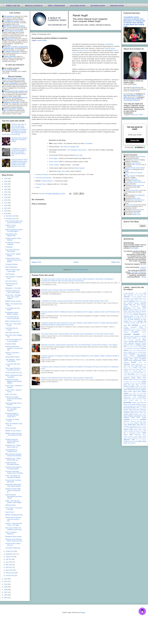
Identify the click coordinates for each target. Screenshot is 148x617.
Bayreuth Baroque (133, 303)
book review (141, 308)
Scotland (126, 412)
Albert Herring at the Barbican (11, 284)
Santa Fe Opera (138, 411)
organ (141, 393)
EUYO (125, 348)
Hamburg (126, 362)
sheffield (126, 414)
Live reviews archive (77, 5)
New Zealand (138, 381)
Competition (89, 143)
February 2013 (10, 573)
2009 (6, 587)
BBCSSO (143, 304)
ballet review (134, 300)
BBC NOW (136, 304)
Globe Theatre (129, 355)
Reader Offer (127, 404)
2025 (6, 181)
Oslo (145, 393)
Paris (134, 397)
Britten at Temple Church (13, 321)
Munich (144, 374)
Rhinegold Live (131, 406)
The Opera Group (135, 426)
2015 (6, 208)
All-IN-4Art (133, 296)
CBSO (142, 322)
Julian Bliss (136, 213)
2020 (6, 195)
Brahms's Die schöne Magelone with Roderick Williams (13, 381)
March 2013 (9, 570)
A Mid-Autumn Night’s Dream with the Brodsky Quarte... (13, 398)
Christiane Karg (41, 184)
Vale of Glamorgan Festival (132, 433)
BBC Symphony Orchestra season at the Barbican (13, 455)
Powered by (135, 147)
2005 (6, 598)
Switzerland (143, 423)
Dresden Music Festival (136, 341)
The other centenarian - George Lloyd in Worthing (14, 472)
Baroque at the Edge (140, 301)
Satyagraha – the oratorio (13, 288)
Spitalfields (127, 419)
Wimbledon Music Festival (13, 536)
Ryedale (126, 409)
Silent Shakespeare (11, 267)
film (136, 350)
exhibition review (131, 348)
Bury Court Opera (128, 314)
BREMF (126, 310)
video (144, 433)
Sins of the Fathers (11, 281)
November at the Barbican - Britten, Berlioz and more (13, 540)
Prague (136, 400)
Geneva (138, 354)
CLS (129, 330)
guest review (142, 360)
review (125, 406)
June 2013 (9, 562)
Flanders (130, 352)
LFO (145, 369)
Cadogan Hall (141, 321)
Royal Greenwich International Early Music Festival (13, 496)
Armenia (132, 298)
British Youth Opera (129, 311)
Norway (137, 386)
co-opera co (138, 330)
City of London (137, 328)
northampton (143, 384)
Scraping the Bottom (11, 264)
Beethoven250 (134, 306)
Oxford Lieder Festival (135, 395)
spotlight (143, 419)
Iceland (140, 362)
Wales (131, 434)
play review (142, 398)
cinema (131, 328)
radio (138, 402)
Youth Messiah (9, 274)
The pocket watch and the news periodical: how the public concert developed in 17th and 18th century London (77, 334)
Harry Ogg (78, 155)
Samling (131, 411)
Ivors (145, 364)
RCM (144, 402)
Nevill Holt (143, 379)
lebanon (125, 367)
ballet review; (142, 300)
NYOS (125, 388)
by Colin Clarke (139, 316)
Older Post (115, 262)
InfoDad (143, 277)
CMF (132, 330)
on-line (132, 388)
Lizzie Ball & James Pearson (134, 182)
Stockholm (126, 421)
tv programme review (133, 431)
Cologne (126, 332)
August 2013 (10, 556)
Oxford (126, 395)
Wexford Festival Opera (139, 438)
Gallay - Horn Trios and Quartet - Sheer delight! (13, 501)
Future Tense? (9, 512)
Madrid (125, 374)
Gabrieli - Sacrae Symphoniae (10, 226)
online (136, 388)
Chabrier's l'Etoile (10, 344)
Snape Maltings (128, 416)
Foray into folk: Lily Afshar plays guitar (13, 481)
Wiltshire (144, 439)
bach (125, 300)
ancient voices (141, 296)
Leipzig (125, 369)
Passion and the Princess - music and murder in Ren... (13, 519)
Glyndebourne (141, 355)
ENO (125, 346)
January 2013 (10, 575)
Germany (143, 354)
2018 (6, 200)
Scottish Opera (134, 412)
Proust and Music (10, 428)
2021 (6, 192)
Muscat (137, 376)
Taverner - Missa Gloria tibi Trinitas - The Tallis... (13, 524)
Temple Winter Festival (12, 357)
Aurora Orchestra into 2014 (13, 372)
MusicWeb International (139, 272)
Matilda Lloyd (136, 214)
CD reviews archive (97, 5)
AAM (144, 293)
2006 (6, 595)
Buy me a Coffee (138, 114)
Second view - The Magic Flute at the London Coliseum (13, 296)
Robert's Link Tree (13, 5)
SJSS (130, 414)
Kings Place (139, 366)
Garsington (132, 354)
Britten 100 (138, 311)
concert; (144, 334)
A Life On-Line (128, 293)
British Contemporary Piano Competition (13, 376)
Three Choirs (138, 429)
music (140, 376)
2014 (6, 211)
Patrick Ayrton (136, 198)
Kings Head (130, 366)
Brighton (131, 309)
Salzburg (126, 411)
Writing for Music (10, 505)
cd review (133, 325)
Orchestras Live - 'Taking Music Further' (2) (13, 446)
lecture (130, 367)
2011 (6, 581)
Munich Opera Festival (129, 376)
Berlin (144, 306)
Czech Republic (142, 338)
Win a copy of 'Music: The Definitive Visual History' (13, 528)
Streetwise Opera (141, 421)
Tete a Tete (140, 424)
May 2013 (9, 565)
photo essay (135, 398)
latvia (145, 366)
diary (144, 340)
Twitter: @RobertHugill (56, 5)
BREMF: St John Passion (13, 431)
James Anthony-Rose (132, 190)
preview (127, 402)
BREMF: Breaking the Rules (14, 515)
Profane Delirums (47, 181)
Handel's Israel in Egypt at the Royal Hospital (13, 467)
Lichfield (126, 371)
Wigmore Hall (129, 440)
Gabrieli (126, 354)
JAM (125, 366)
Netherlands (136, 379)
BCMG (125, 306)
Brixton (131, 313)
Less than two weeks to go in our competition (13, 340)
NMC (133, 383)
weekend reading (133, 436)
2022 (6, 189)
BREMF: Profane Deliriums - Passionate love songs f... (13, 435)
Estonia (136, 346)
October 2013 (10, 551)
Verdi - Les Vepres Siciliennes (11, 533)
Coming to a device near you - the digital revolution (12, 409)
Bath (125, 303)
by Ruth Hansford (134, 319)
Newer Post (36, 262)
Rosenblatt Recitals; (130, 408)
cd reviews (142, 325)
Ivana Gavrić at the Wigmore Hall (11, 234)
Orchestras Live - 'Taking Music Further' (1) (13, 459)
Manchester (131, 374)
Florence (135, 352)
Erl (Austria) (130, 346)
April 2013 (9, 567)
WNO (140, 441)
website (125, 436)
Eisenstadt (126, 345)
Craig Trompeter (131, 176)
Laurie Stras (129, 205)
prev (145, 400)
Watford (144, 434)
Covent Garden (132, 338)
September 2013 (11, 554)
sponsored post (135, 419)
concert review (42, 40)
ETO (140, 346)
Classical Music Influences (132, 100)
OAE (128, 388)
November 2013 (11, 218)
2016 (6, 205)
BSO (139, 313)
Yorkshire (132, 443)
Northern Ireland (129, 386)
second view (142, 412)
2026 (6, 178)
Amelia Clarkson (137, 185)
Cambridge (127, 322)
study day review (128, 423)
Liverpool (134, 371)
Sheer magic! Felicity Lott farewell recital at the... (13, 369)
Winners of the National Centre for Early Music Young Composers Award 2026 (67, 378)
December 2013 (11, 216)
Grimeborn (143, 359)
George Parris (136, 181)
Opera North (128, 391)
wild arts (138, 439)
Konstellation (109, 44)
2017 (6, 203)
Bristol (136, 309)
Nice (131, 383)
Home (38, 187)
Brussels (135, 313)
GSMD (126, 360)
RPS (137, 407)
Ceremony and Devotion (44, 178)
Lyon (145, 372)
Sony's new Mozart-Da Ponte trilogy (12, 250)
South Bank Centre (138, 417)
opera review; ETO (134, 393)
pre (141, 400)
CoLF (144, 330)
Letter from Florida (133, 369)
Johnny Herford (83, 50)
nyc (141, 386)
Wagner (126, 434)
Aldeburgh (127, 296)
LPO (138, 372)
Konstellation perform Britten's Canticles (11, 313)
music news (136, 378)
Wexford (130, 438)
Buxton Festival (139, 314)
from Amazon (134, 248)
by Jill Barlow (136, 318)
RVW (144, 407)
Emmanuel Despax (42, 174)
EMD (131, 345)
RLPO (140, 406)
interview (127, 364)
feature (139, 348)
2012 (6, 579)
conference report (128, 336)
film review (141, 350)
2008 (6, 589)
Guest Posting (132, 360)
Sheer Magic (53, 158)
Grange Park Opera (131, 359)
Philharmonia (127, 398)
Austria (140, 298)
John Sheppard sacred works (77, 150)
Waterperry (138, 434)
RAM (141, 402)
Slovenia (135, 414)
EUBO (144, 346)
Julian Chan (133, 179)
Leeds (135, 367)
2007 (6, 592)
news (144, 381)
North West (135, 384)
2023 (6, 186)
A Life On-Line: (138, 293)
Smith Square (142, 414)
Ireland (133, 364)
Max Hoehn (134, 160)
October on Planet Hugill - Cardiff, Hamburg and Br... (13, 490)
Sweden (136, 423)
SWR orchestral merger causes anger (12, 270)
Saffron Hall (132, 409)
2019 (6, 197)
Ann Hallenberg (140, 195)
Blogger (82, 612)
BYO (130, 321)
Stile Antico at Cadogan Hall (69, 147)
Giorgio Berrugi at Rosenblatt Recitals (12, 463)
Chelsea (126, 327)
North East (127, 384)
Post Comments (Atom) (80, 269)
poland (125, 400)
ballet (128, 300)
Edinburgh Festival (140, 343)
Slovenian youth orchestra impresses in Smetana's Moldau (60, 290)
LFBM (141, 369)
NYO (144, 386)
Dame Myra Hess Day (12, 332)
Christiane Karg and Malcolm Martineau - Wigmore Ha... (12, 441)
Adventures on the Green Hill (136, 295)
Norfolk (144, 383)
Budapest (143, 313)
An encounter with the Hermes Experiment (12, 317)
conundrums (137, 336)
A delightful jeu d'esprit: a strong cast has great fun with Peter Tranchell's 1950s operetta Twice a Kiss (74, 301)
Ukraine (141, 431)
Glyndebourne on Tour (130, 357)
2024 (6, 184)
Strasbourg (133, 421)
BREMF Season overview (13, 301)
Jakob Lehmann (137, 209)
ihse (145, 362)
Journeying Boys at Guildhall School (11, 450)
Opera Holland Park (130, 389)
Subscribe (134, 140)
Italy (142, 364)
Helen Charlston (140, 156)
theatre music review (140, 427)
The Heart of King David (12, 548)
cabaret (134, 321)
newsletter (126, 383)
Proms (134, 402)
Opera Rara (137, 391)
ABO (125, 295)
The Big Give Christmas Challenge (12, 243)
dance (125, 340)
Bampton (126, 301)
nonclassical (138, 383)
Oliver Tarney (136, 164)
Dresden (126, 341)
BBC (130, 305)
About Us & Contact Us (34, 5)
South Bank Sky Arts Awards (11, 329)
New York (132, 381)
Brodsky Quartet (79, 168)
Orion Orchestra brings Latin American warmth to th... (14, 221)
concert (144, 332)
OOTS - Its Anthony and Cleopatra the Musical (12, 476)
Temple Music (131, 424)
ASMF (136, 298)
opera (144, 388)
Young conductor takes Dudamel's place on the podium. (13, 260)
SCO (144, 411)
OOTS (140, 388)
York (129, 443)
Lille (130, 371)
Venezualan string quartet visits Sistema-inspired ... (13, 485)
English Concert (141, 345)
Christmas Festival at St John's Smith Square (12, 291)
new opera (126, 381)
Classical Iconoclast (143, 268)
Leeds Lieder (142, 367)
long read (133, 372)
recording (143, 404)
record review (136, 404)
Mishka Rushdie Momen (137, 200)
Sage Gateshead (141, 409)
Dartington (131, 340)
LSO (141, 372)
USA (145, 431)
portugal (131, 400)
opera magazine (141, 389)
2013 (6, 213)
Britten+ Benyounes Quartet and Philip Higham (13, 230)
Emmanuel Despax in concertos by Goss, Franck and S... (12, 415)
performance (142, 397)
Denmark (138, 340)
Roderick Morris (110, 48)
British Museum (142, 309)
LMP (140, 371)
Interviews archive (117, 5)
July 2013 (9, 559)
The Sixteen (130, 427)
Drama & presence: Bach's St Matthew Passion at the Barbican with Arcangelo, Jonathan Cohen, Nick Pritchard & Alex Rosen (19, 163)
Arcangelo (126, 298)
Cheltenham (133, 327)
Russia (141, 407)
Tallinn (125, 424)
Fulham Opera (142, 352)
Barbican (131, 301)
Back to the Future (11, 394)
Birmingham (127, 308)
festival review (131, 350)
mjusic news (138, 374)
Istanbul (138, 364)
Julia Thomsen (136, 163)
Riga (137, 406)
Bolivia (134, 308)
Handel (133, 362)
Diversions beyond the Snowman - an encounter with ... (13, 348)
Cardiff (137, 322)
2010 (6, 584)
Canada (132, 322)
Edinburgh (131, 343)
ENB (134, 345)
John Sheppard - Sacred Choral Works (12, 360)
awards (144, 298)
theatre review (128, 429)
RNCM (144, 406)
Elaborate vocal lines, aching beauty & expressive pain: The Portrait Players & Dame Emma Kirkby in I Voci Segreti (79, 345)
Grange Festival (141, 357)
